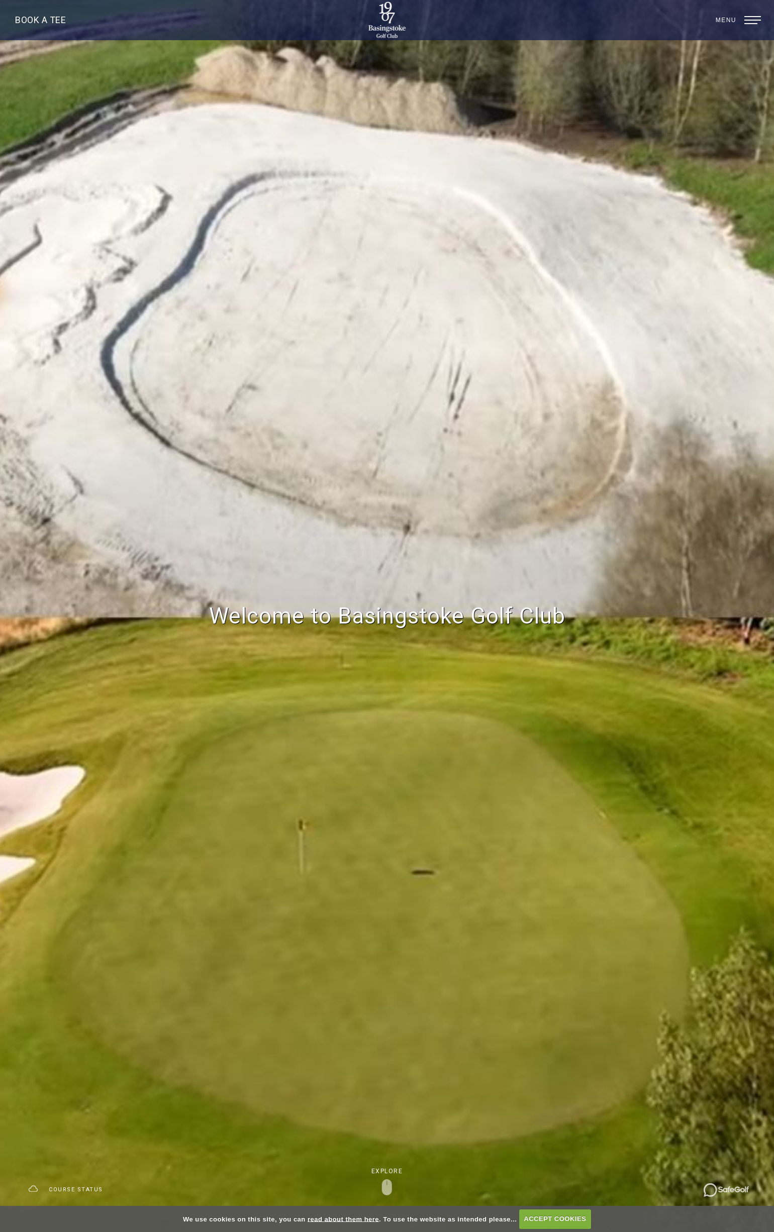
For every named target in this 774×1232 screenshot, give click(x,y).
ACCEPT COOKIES (555, 1218)
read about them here (343, 1218)
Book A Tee (40, 20)
